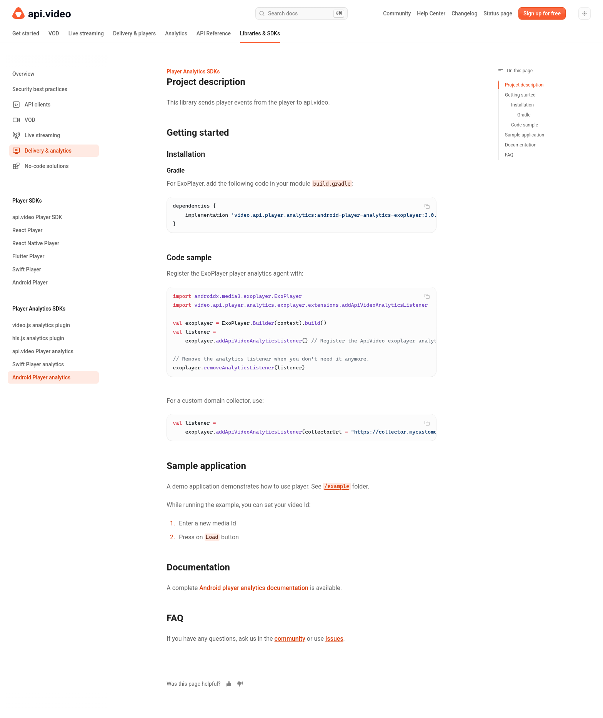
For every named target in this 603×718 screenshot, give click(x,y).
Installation (522, 105)
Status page (497, 13)
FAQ (509, 155)
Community (397, 13)
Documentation (520, 145)
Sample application (524, 135)
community (290, 644)
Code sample (524, 125)
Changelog (464, 13)
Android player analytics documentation (253, 593)
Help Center (431, 13)
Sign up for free (542, 13)
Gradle (524, 115)
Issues (334, 644)
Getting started (520, 95)
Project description (524, 85)
